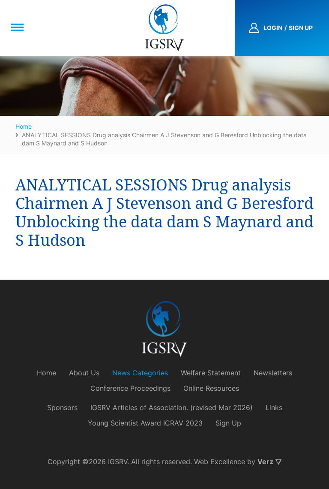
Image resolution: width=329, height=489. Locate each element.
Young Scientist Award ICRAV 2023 (145, 423)
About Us (84, 372)
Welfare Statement (211, 372)
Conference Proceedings (130, 388)
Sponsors (62, 407)
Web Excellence (219, 461)
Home (46, 372)
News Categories (140, 372)
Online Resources (211, 388)
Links (274, 407)
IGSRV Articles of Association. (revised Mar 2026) (171, 407)
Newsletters (273, 372)
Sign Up (228, 423)
